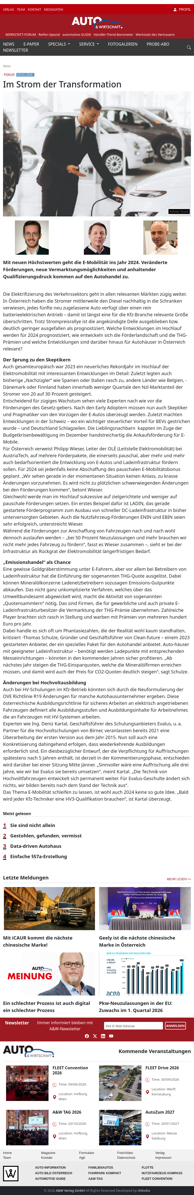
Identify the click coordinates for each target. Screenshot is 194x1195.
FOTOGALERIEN (123, 44)
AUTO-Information (50, 1167)
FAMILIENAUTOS (100, 1167)
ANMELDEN (175, 1025)
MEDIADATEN (53, 9)
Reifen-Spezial (49, 34)
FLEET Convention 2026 (70, 1070)
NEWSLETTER (15, 50)
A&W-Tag (95, 1179)
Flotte (148, 1167)
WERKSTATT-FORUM (21, 34)
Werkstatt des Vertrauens (155, 34)
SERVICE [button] (87, 44)
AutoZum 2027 (160, 1112)
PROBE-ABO (158, 44)
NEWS (9, 44)
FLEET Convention (157, 1179)
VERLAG (9, 9)
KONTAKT (35, 9)
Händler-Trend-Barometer (113, 34)
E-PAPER (31, 44)
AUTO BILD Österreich (53, 1173)
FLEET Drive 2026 (162, 1068)
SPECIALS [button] (57, 44)
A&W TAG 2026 (67, 1112)
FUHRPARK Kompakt (104, 1173)
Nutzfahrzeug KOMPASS (162, 1173)
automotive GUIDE (76, 34)
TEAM (21, 9)
